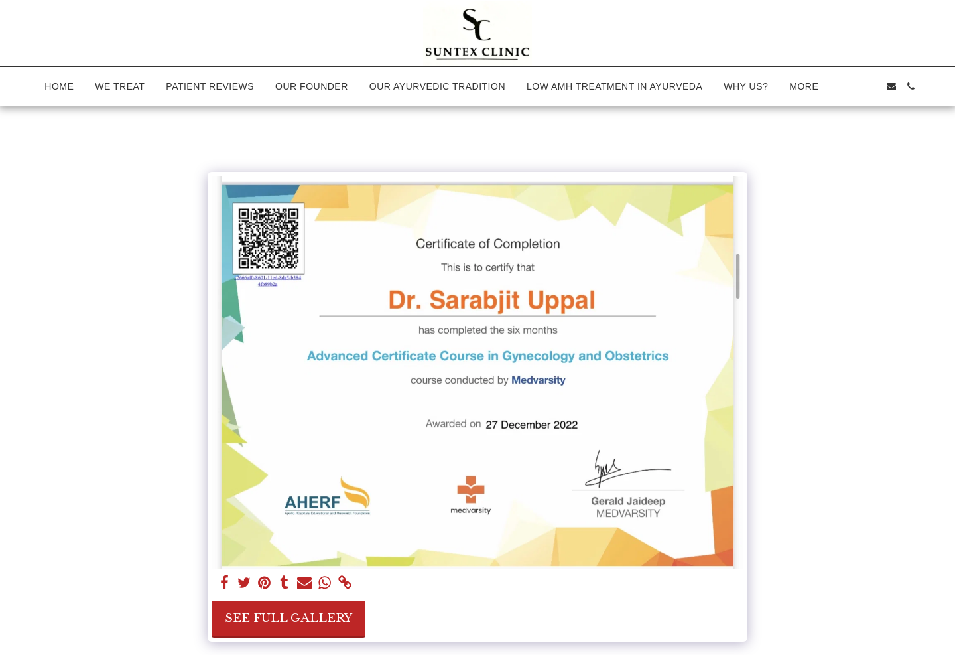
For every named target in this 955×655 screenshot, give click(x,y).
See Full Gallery (288, 618)
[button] (851, 86)
